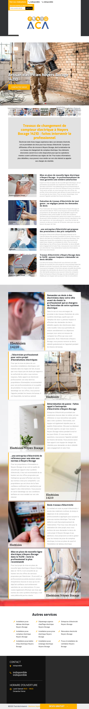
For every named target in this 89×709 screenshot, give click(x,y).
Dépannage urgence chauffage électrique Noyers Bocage (46, 624)
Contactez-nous (19, 87)
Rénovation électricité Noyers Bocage (69, 632)
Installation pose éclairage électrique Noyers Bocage (46, 644)
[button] (43, 104)
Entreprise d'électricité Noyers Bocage (69, 623)
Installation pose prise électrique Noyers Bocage (47, 634)
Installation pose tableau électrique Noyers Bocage (22, 624)
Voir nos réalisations (18, 2)
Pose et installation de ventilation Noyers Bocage (69, 644)
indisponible (34, 2)
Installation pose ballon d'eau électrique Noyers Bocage (25, 644)
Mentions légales (34, 706)
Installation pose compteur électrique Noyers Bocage (23, 634)
